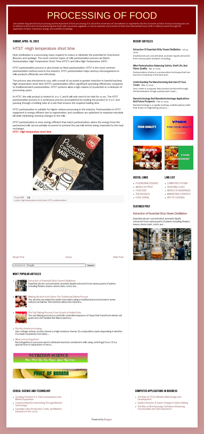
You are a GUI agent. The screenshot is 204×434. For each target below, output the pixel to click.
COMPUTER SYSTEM (177, 183)
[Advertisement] (68, 229)
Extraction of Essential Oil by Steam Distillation (52, 281)
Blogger (108, 419)
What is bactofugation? (27, 339)
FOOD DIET (141, 191)
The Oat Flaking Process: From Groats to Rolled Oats (54, 313)
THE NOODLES (143, 194)
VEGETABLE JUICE (176, 187)
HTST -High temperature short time (44, 48)
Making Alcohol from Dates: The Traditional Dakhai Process (58, 297)
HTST (49, 200)
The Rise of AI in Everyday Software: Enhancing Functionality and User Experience (161, 408)
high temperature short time (34, 200)
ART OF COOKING (176, 198)
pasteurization (59, 200)
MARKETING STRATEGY (179, 194)
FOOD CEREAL (142, 198)
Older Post (118, 257)
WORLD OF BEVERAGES (179, 191)
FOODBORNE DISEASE (147, 183)
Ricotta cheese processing (28, 329)
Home (69, 257)
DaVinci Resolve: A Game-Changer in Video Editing (163, 403)
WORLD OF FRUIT (144, 187)
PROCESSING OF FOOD (102, 15)
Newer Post (18, 257)
